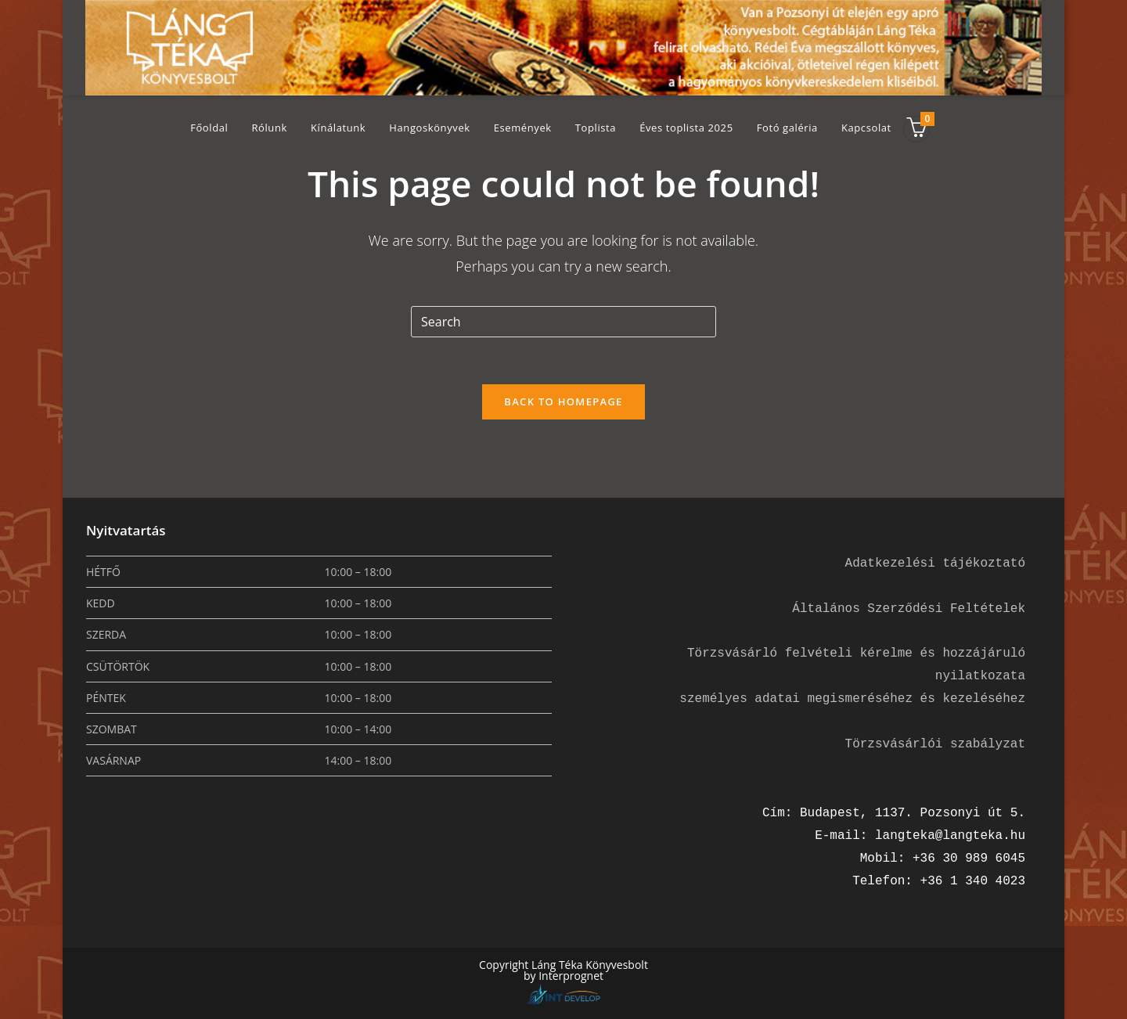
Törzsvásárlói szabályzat (935, 744)
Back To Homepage (563, 401)
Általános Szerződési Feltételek (908, 609)
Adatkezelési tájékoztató (935, 563)
